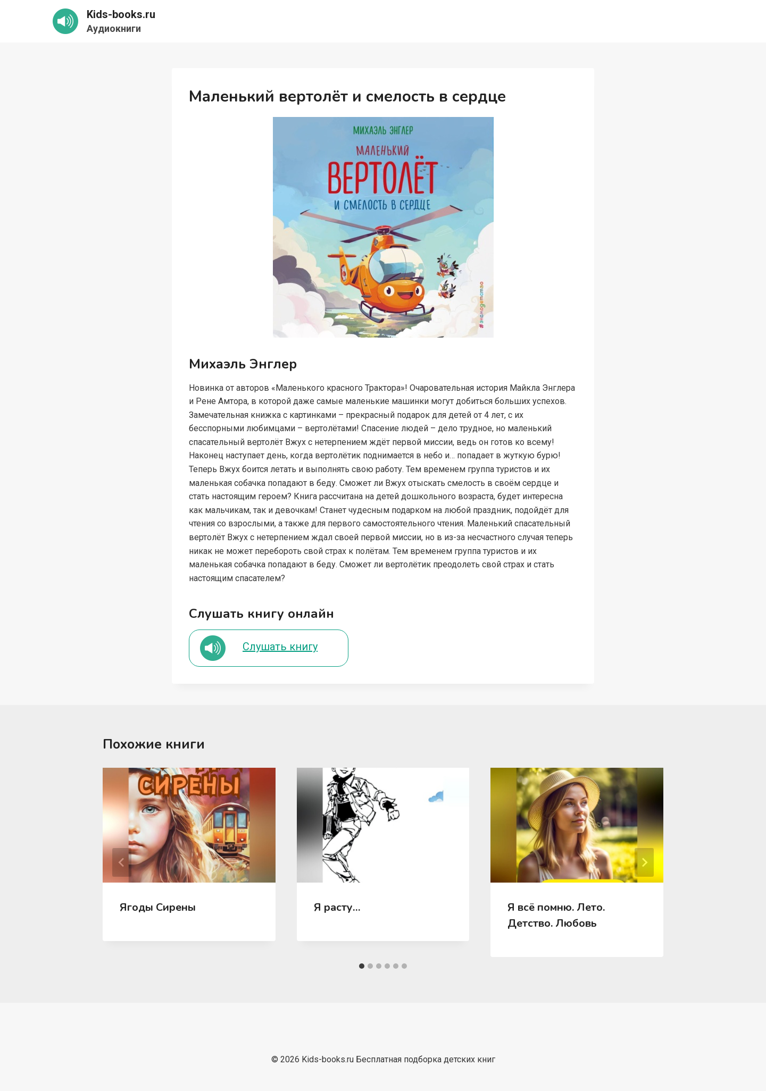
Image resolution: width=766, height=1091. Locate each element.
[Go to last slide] (121, 862)
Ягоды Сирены (158, 907)
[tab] (361, 966)
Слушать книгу (280, 646)
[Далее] (644, 862)
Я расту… (337, 907)
